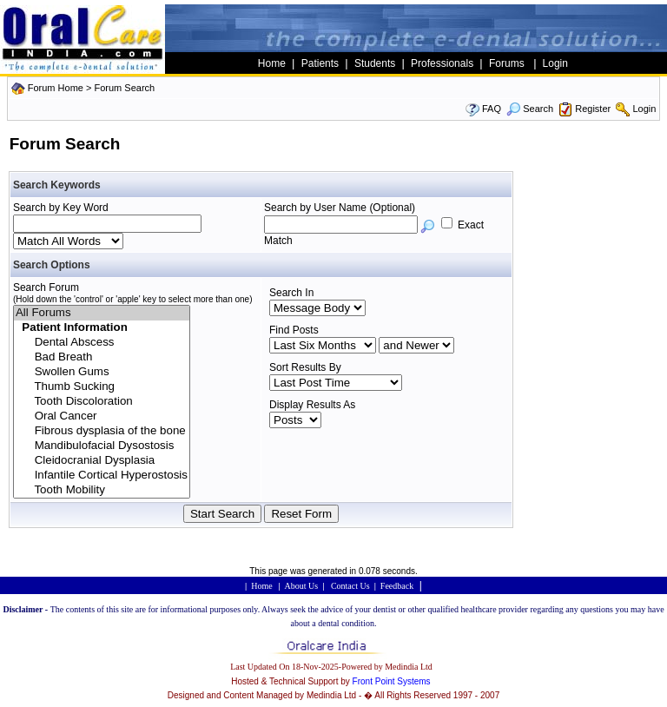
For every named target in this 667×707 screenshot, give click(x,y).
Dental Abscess (101, 342)
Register (593, 108)
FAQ (491, 108)
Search (529, 108)
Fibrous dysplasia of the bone (101, 431)
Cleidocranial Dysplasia (101, 460)
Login (644, 108)
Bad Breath (101, 357)
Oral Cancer (101, 416)
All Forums (101, 313)
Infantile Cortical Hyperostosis (101, 475)
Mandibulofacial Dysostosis (101, 446)
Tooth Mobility (101, 490)
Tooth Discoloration (101, 401)
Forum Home (55, 88)
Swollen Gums (101, 372)
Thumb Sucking (101, 387)
